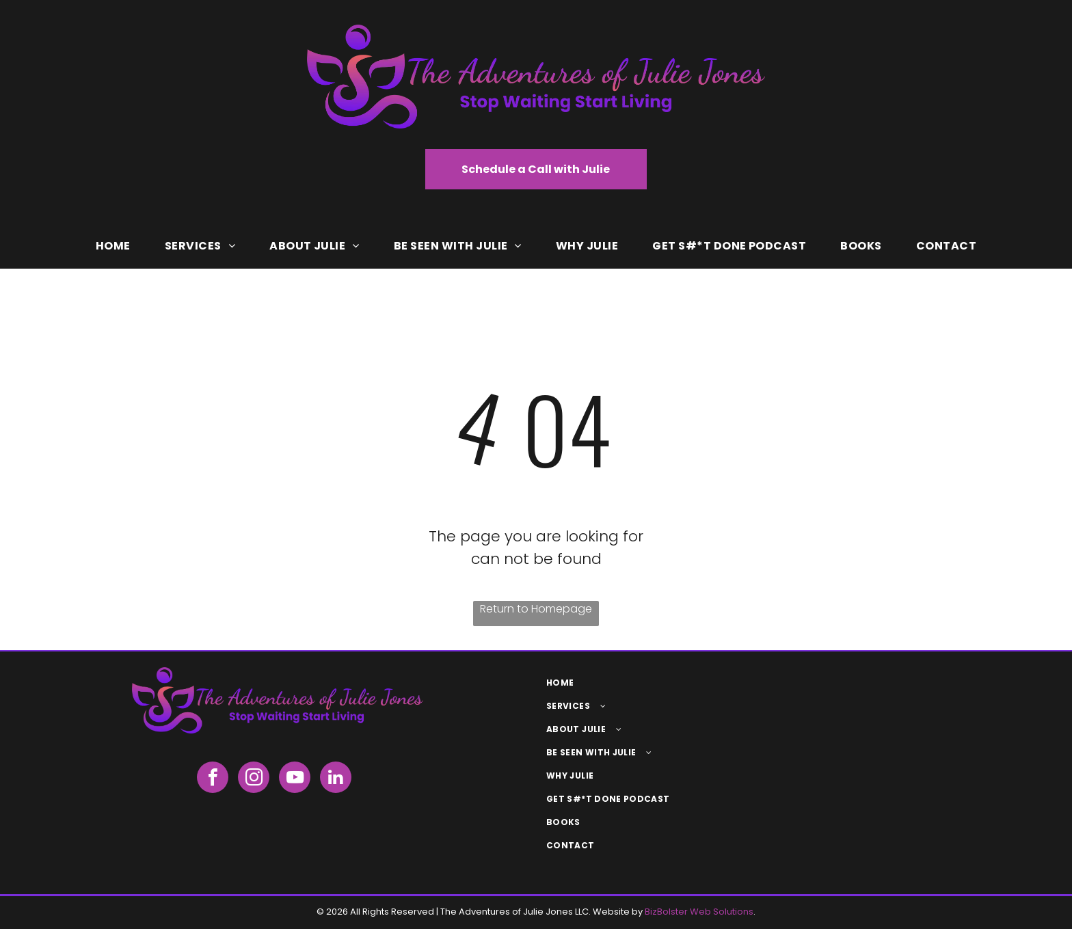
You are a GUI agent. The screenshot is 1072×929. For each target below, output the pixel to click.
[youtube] (294, 779)
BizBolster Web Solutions (699, 911)
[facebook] (212, 779)
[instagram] (253, 779)
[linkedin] (335, 779)
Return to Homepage (536, 609)
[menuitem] (113, 246)
